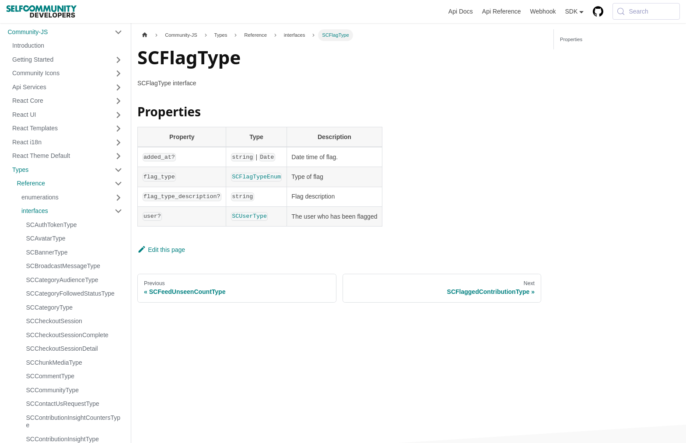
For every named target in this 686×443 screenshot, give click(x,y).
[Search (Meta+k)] (646, 11)
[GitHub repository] (598, 11)
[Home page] (144, 35)
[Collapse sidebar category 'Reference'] (118, 184)
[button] (65, 32)
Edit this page (161, 249)
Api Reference (501, 11)
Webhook (543, 11)
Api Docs (460, 11)
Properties (571, 39)
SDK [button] (571, 11)
